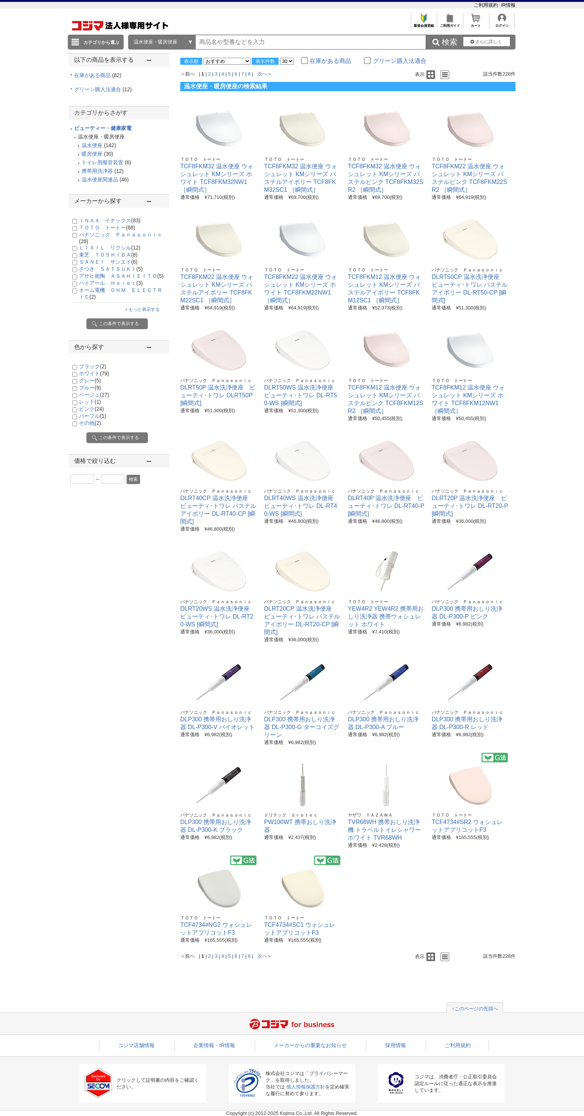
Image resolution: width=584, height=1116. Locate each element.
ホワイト (94, 373)
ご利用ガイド (450, 24)
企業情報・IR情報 (214, 1045)
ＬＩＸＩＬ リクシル (109, 248)
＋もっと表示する (142, 309)
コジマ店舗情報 (136, 1045)
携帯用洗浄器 (97, 171)
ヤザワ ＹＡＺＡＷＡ (370, 815)
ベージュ (94, 395)
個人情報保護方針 (305, 1087)
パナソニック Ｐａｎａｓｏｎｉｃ (467, 270)
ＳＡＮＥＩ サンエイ (108, 262)
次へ (262, 74)
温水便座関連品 (100, 179)
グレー (90, 381)
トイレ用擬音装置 (102, 162)
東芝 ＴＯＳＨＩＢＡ (108, 255)
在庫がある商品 (97, 75)
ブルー (90, 388)
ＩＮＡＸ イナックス (109, 220)
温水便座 (92, 145)
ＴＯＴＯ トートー (107, 227)
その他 (90, 423)
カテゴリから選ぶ (101, 42)
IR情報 (508, 5)
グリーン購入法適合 (103, 89)
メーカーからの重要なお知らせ (310, 1045)
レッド (90, 402)
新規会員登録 (424, 24)
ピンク (91, 409)
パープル (92, 416)
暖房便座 (92, 154)
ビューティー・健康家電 (102, 128)
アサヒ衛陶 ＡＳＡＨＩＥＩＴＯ (121, 276)
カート (476, 24)
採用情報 (395, 1045)
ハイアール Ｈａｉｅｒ (111, 283)
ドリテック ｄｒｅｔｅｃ (291, 815)
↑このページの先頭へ (475, 1008)
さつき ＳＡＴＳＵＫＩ (111, 269)
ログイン (502, 24)
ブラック (92, 366)
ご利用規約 (486, 5)
